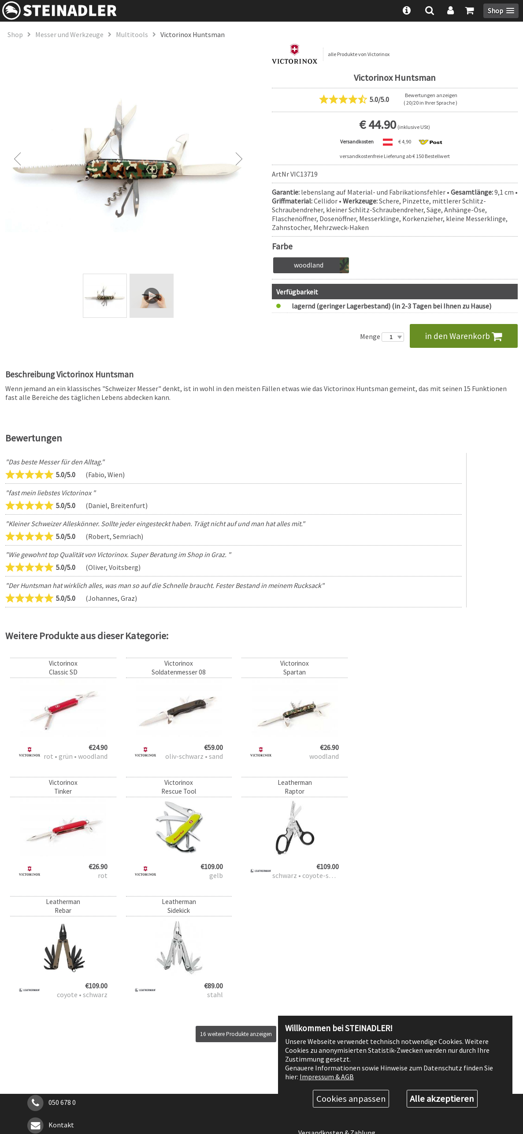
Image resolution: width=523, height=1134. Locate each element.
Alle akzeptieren (442, 1098)
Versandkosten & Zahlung (336, 1013)
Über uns (311, 982)
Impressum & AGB (327, 1076)
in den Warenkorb (463, 336)
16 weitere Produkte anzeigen (236, 915)
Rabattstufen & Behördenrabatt (347, 997)
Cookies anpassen (351, 1098)
